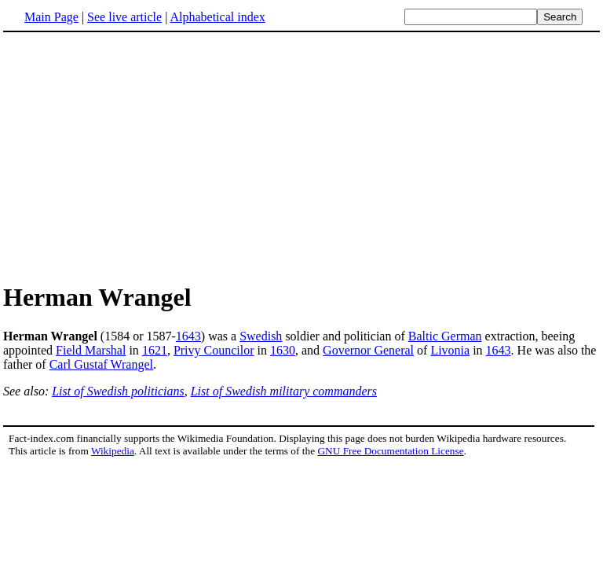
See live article (124, 17)
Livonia (450, 350)
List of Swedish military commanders (284, 391)
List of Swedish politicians (118, 391)
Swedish (260, 336)
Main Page (51, 17)
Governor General (368, 350)
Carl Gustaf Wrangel (101, 364)
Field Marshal (91, 350)
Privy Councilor (214, 350)
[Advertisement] (301, 156)
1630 (282, 350)
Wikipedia (112, 451)
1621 (154, 350)
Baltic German (445, 336)
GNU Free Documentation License (390, 451)
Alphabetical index (217, 17)
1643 (188, 336)
